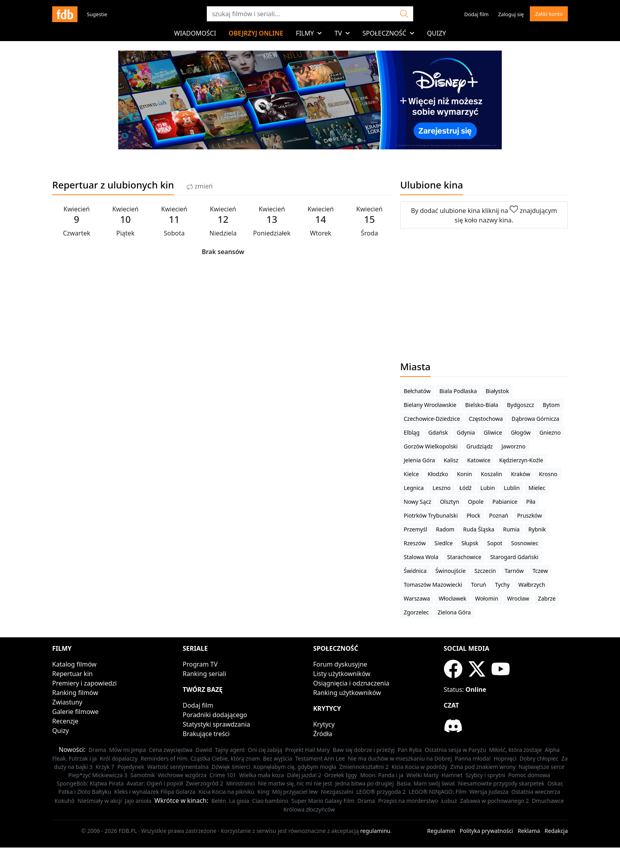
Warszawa (417, 598)
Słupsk (469, 543)
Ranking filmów (75, 692)
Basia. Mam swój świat (426, 783)
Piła (531, 501)
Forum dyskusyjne (340, 664)
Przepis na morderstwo (408, 800)
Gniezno (550, 432)
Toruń (478, 584)
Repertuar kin (72, 673)
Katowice (478, 460)
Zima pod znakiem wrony (483, 766)
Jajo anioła (138, 800)
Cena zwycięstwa (170, 749)
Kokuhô (64, 800)
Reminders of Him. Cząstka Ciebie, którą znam (200, 758)
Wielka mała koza (261, 775)
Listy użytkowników (341, 673)
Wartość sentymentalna (178, 766)
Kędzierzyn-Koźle (521, 460)
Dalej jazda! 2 (304, 775)
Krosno (548, 474)
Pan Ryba (410, 749)
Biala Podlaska (458, 391)
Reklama (529, 830)
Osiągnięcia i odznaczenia (351, 683)
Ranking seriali (204, 673)
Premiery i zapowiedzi (84, 683)
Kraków (520, 474)
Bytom (551, 405)
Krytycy (324, 724)
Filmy (309, 33)
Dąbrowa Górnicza (536, 418)
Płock (473, 515)
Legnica (414, 488)
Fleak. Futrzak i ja (74, 758)
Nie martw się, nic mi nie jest (295, 783)
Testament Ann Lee (320, 758)
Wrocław (518, 598)
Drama (97, 749)
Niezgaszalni (337, 791)
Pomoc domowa (529, 775)
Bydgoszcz (520, 405)
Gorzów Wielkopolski (430, 446)
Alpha (552, 749)
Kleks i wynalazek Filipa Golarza (155, 791)
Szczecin (485, 570)
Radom (445, 529)
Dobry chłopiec (539, 758)
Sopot (494, 543)
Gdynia (466, 432)
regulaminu (375, 830)
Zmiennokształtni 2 (364, 766)
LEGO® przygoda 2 (381, 791)
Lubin (487, 488)
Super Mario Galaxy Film (323, 800)
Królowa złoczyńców (309, 809)
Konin (464, 474)
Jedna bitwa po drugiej (364, 783)
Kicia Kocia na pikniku (226, 791)
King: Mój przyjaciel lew (287, 791)
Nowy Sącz (417, 501)
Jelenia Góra (419, 460)
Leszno (442, 488)
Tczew (540, 570)
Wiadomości (195, 33)
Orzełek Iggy (340, 775)
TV (342, 33)
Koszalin (491, 474)
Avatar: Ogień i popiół (155, 783)
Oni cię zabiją (265, 749)
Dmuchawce (548, 800)
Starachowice (464, 557)
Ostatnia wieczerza (535, 791)
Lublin (512, 488)
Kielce (411, 474)
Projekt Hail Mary (307, 749)
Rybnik (537, 529)
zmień (200, 186)
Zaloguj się (511, 14)
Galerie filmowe (75, 711)
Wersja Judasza (488, 791)
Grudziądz (480, 446)
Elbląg (412, 432)
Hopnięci (504, 758)
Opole (476, 501)
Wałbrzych (531, 584)
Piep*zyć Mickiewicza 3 (98, 775)
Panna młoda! (473, 758)
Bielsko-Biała (481, 405)
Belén (218, 800)
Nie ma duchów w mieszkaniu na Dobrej (400, 758)
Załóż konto (549, 13)
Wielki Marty (422, 775)
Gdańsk (438, 432)
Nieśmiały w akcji (100, 800)
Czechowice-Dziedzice (432, 418)
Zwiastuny (67, 702)
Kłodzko (438, 474)
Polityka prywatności (486, 830)
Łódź (465, 488)
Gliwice (493, 432)
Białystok (497, 391)
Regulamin (441, 830)
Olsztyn (449, 501)
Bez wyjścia (277, 758)
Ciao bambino (270, 800)
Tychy (502, 584)
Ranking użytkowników (347, 692)
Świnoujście (450, 570)
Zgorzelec (416, 612)
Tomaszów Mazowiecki (433, 584)
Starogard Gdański (514, 557)
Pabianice (504, 501)
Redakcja (556, 830)
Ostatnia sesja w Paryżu (455, 749)
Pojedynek (130, 766)
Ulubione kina (431, 184)
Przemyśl (415, 529)
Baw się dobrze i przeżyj (364, 749)
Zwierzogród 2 (204, 783)
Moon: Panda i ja (381, 775)
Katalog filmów (74, 664)
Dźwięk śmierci (231, 766)
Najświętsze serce (542, 766)
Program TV (200, 664)
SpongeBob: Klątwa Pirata (90, 783)
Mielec (537, 488)
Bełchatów (417, 391)
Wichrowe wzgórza (182, 775)
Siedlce (444, 543)
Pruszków (529, 515)
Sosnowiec (524, 543)
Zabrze (547, 598)
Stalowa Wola (421, 557)
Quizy (436, 33)
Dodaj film (476, 14)
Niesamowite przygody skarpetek (501, 783)
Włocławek (453, 598)
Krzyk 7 (105, 766)
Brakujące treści (206, 733)
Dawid (204, 749)
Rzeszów (415, 543)
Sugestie (97, 14)
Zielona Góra (454, 612)
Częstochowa (486, 418)
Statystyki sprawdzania (216, 724)
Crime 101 (223, 775)
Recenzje (65, 721)
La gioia (239, 800)
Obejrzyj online (256, 33)
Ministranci (240, 783)
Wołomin (486, 598)
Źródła (322, 733)
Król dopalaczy (119, 758)
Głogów (521, 432)
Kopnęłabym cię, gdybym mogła (294, 766)
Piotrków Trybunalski (431, 515)
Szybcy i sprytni (485, 775)
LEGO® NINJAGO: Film (437, 791)
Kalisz (451, 460)
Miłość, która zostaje (515, 749)
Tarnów (514, 570)
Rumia (511, 529)
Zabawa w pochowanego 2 (494, 800)
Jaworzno (513, 446)
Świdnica (415, 570)
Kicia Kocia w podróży (419, 766)
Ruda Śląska (478, 529)
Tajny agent (230, 749)
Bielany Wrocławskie (430, 405)
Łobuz (449, 800)
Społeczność (388, 33)
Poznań (498, 515)
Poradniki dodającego (215, 714)
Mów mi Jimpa (127, 749)
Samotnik (142, 775)
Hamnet (452, 775)
